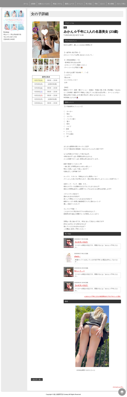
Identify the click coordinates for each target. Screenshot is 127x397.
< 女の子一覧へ (37, 379)
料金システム (57, 4)
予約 (96, 4)
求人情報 (111, 4)
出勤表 (33, 4)
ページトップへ (118, 387)
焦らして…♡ (79, 271)
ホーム (26, 4)
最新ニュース (69, 4)
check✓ (77, 256)
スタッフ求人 (121, 4)
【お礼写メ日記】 (81, 242)
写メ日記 (89, 4)
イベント (80, 4)
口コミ (102, 4)
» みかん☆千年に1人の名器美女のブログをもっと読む (102, 296)
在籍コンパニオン (44, 4)
